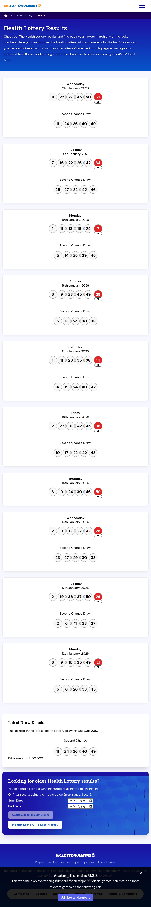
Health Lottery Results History (35, 825)
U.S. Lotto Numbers (75, 897)
